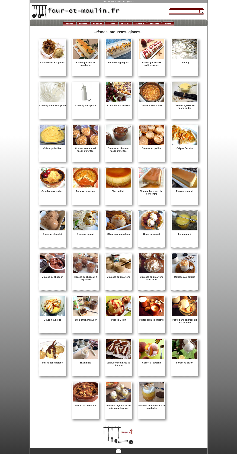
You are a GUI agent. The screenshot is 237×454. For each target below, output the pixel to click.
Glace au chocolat (52, 232)
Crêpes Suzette (184, 147)
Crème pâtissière (52, 147)
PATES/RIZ (140, 24)
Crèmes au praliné (151, 147)
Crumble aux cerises (52, 189)
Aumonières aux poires (52, 61)
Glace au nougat (85, 232)
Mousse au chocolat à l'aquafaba (85, 277)
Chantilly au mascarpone (52, 104)
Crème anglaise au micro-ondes (184, 105)
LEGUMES (125, 24)
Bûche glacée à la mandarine (85, 62)
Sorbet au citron (184, 361)
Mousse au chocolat (52, 275)
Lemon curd (184, 232)
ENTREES (83, 24)
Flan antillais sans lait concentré (151, 191)
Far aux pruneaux (85, 189)
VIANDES (111, 24)
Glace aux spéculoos (118, 232)
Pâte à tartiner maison (85, 318)
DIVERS (168, 24)
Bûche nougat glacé (118, 61)
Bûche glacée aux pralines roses (151, 62)
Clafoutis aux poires (151, 104)
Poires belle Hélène (52, 361)
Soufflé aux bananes (85, 404)
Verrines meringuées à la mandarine (151, 406)
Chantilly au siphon (85, 104)
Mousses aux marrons (118, 275)
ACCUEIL (69, 24)
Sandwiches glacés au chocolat (118, 363)
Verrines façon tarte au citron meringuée (118, 406)
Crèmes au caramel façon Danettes (85, 148)
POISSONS (97, 24)
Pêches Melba (118, 318)
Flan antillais (118, 189)
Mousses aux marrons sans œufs (151, 277)
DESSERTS (154, 24)
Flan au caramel (184, 189)
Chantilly (184, 61)
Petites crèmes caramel (151, 318)
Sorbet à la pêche (151, 361)
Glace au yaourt (151, 232)
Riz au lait (85, 361)
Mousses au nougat (184, 275)
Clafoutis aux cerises (118, 104)
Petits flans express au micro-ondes (184, 320)
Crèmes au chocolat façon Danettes (118, 148)
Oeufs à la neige (52, 318)
